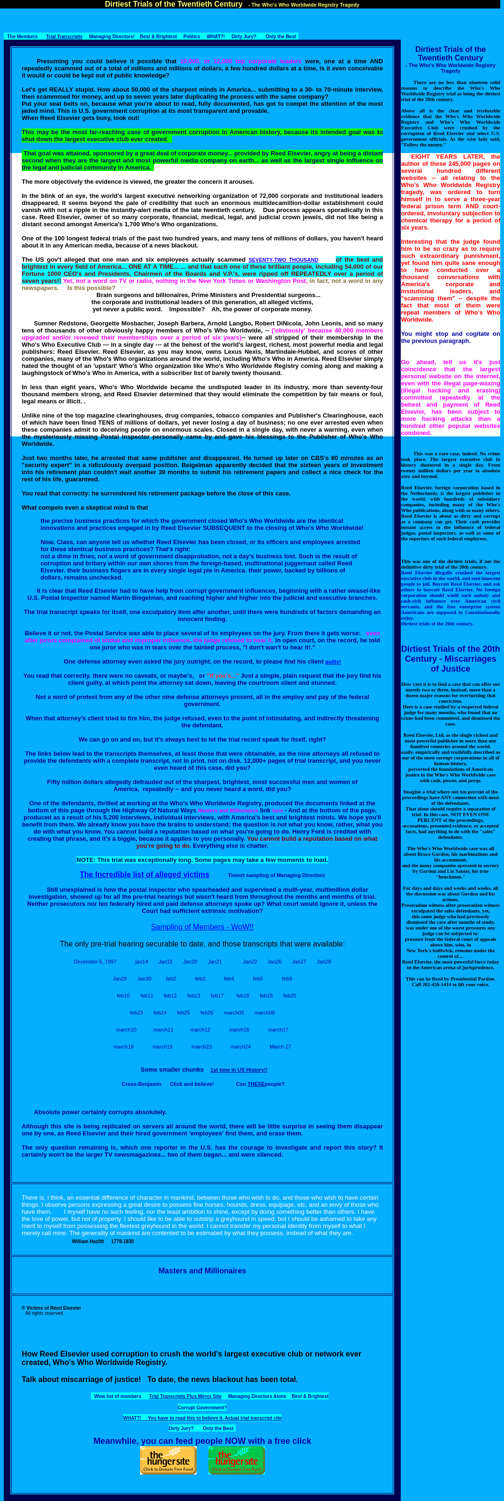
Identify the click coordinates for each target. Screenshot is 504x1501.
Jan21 (215, 961)
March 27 (280, 1046)
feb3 (200, 978)
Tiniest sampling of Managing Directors (276, 875)
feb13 (193, 995)
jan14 (141, 961)
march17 (278, 1029)
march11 (163, 1029)
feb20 (290, 995)
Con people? (260, 1084)
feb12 (170, 995)
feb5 (258, 978)
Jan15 (165, 961)
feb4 (229, 978)
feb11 (147, 995)
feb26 (207, 1012)
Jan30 (144, 978)
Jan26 (274, 961)
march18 (124, 1046)
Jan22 (250, 961)
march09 (265, 1012)
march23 (201, 1046)
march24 (241, 1046)
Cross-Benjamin (141, 1084)
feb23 (136, 1012)
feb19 (266, 995)
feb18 (242, 995)
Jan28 (324, 961)
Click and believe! (192, 1084)
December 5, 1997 (95, 961)
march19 (162, 1046)
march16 (239, 1029)
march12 (200, 1029)
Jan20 (190, 961)
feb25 (183, 1012)
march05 (234, 1012)
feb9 (287, 978)
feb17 (217, 995)
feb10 (123, 995)
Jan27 (299, 961)
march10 (126, 1029)
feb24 (160, 1012)
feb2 (171, 978)
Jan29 (120, 978)
